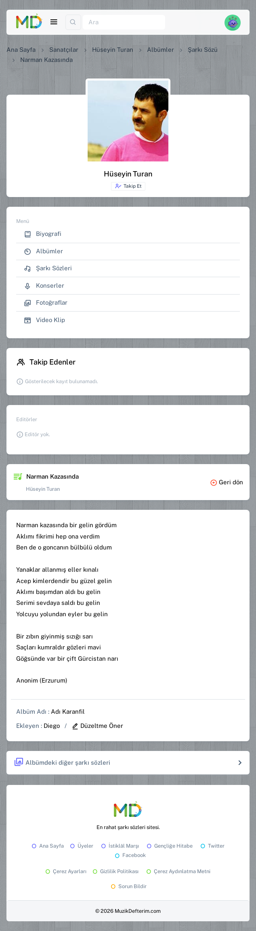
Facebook (129, 855)
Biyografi (42, 234)
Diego (52, 725)
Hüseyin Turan (112, 49)
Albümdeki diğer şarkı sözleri (62, 762)
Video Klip (44, 320)
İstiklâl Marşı (119, 846)
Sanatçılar (63, 49)
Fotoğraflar (45, 303)
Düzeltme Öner (97, 725)
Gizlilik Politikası (114, 871)
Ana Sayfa (21, 49)
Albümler (160, 49)
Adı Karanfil (68, 711)
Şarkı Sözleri (48, 268)
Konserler (44, 286)
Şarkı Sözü (203, 49)
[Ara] (124, 22)
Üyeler (81, 846)
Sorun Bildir (128, 886)
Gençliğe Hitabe (169, 846)
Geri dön (226, 482)
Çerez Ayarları (65, 871)
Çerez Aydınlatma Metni (177, 871)
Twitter (212, 846)
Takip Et (128, 186)
